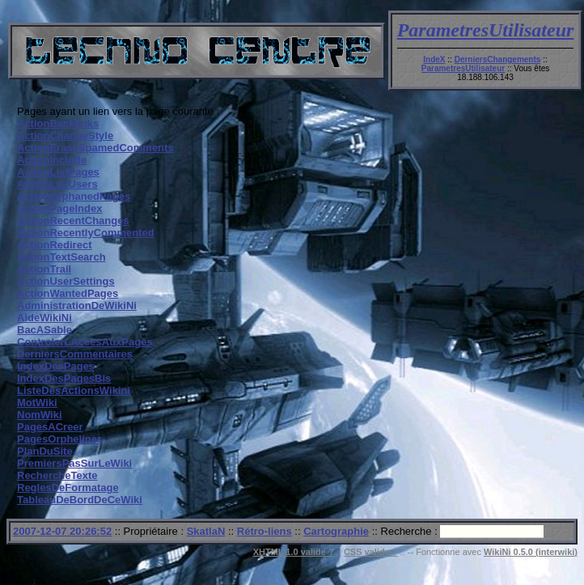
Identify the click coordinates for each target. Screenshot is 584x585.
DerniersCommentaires (75, 354)
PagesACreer (50, 427)
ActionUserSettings (66, 281)
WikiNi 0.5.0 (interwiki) (531, 552)
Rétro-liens (264, 531)
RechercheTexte (57, 475)
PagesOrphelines (60, 439)
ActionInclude (52, 160)
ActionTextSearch (61, 257)
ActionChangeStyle (65, 135)
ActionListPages (58, 172)
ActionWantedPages (67, 293)
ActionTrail (44, 269)
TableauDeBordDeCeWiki (79, 500)
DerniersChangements (498, 59)
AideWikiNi (44, 318)
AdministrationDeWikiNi (77, 305)
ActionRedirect (54, 245)
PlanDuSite (45, 451)
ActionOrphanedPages (73, 196)
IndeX (434, 59)
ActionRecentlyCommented (85, 233)
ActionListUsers (57, 184)
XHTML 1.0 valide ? (293, 552)
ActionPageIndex (59, 208)
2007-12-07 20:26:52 (62, 531)
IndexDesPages (56, 366)
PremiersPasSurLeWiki (74, 463)
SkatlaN (206, 531)
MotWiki (37, 402)
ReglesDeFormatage (68, 487)
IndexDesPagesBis (64, 378)
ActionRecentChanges (73, 220)
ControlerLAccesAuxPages (85, 342)
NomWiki (39, 415)
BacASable (44, 330)
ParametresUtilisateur (485, 29)
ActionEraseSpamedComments (95, 148)
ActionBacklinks (58, 123)
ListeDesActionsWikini (73, 390)
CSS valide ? (371, 552)
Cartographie (336, 531)
